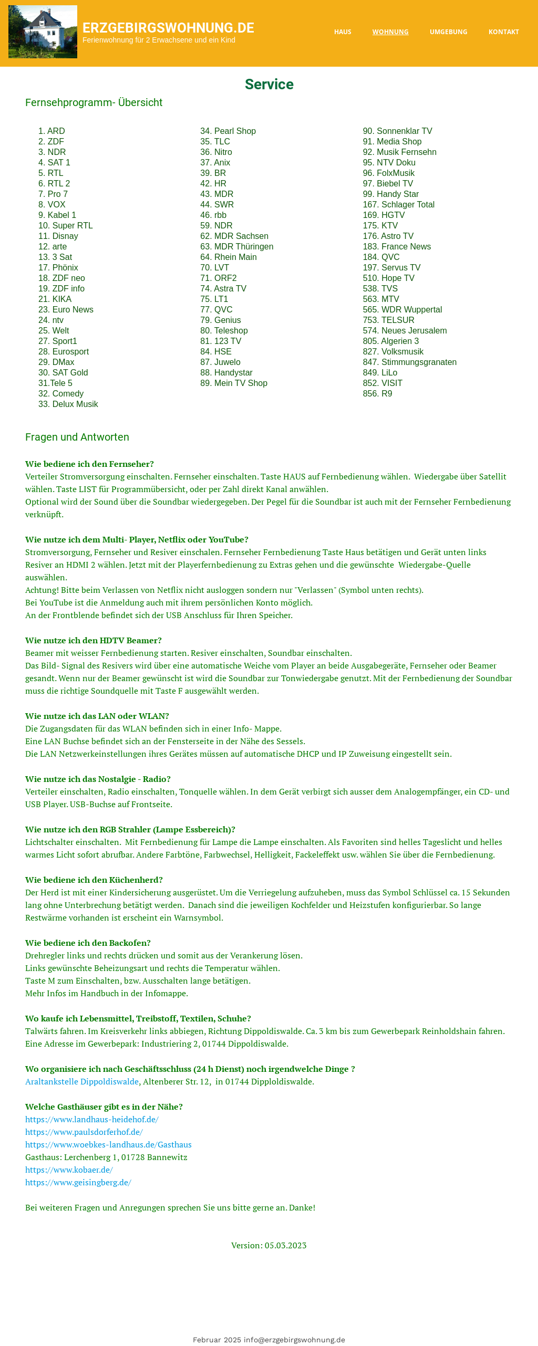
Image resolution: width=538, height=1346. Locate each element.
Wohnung (391, 31)
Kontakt (504, 31)
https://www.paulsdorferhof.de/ (84, 1132)
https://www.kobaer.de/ (69, 1169)
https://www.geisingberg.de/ (78, 1182)
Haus (342, 31)
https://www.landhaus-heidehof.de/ (92, 1119)
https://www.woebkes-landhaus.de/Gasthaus (108, 1144)
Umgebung (449, 31)
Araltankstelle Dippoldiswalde (82, 1081)
